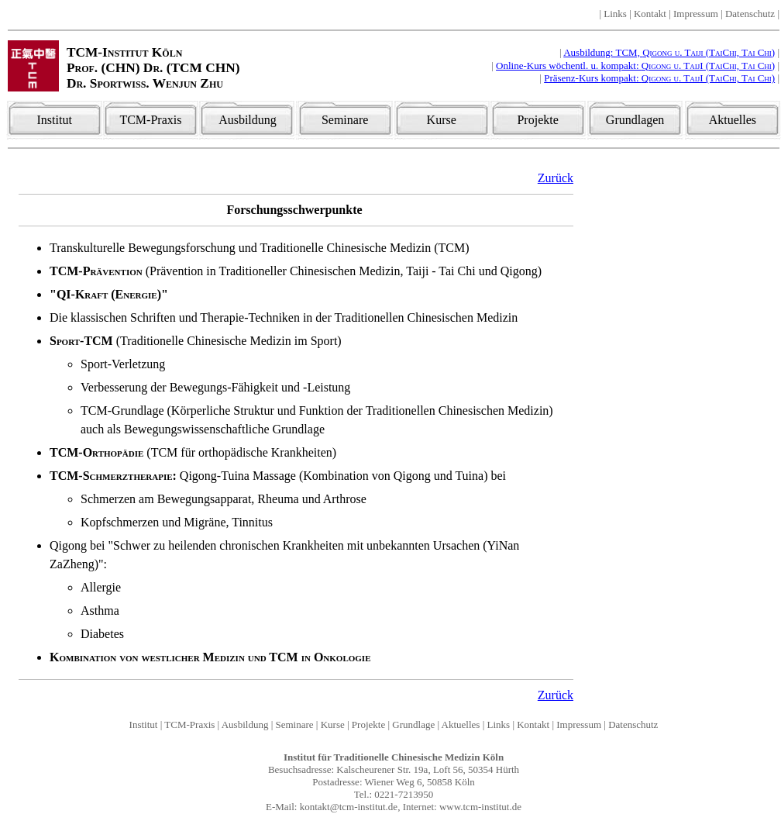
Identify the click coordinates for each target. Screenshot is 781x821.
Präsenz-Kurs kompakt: (659, 78)
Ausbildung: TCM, (669, 52)
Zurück (555, 178)
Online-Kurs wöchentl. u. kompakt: (635, 65)
